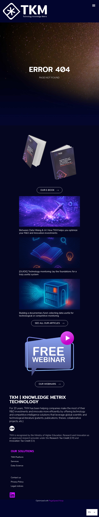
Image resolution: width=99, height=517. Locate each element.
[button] (93, 5)
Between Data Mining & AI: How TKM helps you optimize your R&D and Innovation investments (48, 232)
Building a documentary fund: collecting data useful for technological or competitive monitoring (46, 314)
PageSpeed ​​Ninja (56, 500)
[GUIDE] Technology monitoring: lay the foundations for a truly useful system (48, 273)
